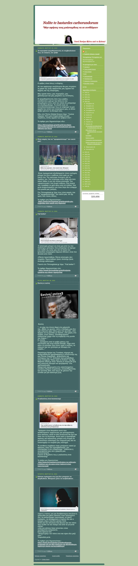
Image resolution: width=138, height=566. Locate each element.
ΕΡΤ (85, 74)
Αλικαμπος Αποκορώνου (90, 81)
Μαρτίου (88, 124)
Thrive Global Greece (90, 69)
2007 (86, 184)
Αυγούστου (89, 112)
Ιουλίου (88, 115)
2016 (86, 163)
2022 (86, 101)
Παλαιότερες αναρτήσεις (72, 556)
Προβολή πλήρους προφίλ (91, 54)
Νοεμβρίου (89, 106)
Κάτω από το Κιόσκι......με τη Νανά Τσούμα (63, 8)
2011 (86, 175)
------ (86, 51)
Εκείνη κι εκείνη (44, 283)
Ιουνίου (88, 117)
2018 (86, 159)
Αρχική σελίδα (56, 556)
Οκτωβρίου (89, 108)
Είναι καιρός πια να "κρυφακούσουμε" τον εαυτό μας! (94, 131)
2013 (86, 170)
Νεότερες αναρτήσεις (40, 556)
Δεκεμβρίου (89, 103)
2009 (86, 179)
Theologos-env (88, 78)
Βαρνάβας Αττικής (89, 83)
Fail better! (42, 214)
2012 (86, 172)
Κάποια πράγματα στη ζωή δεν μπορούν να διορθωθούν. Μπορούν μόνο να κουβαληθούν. (56, 477)
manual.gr (87, 67)
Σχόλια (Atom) (46, 559)
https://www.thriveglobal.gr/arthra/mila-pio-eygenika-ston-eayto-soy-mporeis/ (55, 202)
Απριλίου (88, 121)
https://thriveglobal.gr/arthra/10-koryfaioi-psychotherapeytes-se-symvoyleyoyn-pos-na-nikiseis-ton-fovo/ (56, 127)
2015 (86, 166)
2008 (86, 181)
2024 (86, 97)
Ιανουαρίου (89, 149)
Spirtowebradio (88, 76)
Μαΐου (88, 119)
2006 (86, 186)
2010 (86, 177)
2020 (86, 154)
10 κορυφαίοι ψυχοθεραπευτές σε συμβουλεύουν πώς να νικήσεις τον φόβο (57, 52)
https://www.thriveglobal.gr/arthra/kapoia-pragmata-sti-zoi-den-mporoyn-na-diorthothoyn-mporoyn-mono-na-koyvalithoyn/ (57, 544)
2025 (86, 95)
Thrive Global (87, 71)
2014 (86, 168)
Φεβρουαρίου (90, 147)
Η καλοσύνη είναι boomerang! (49, 399)
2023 (86, 99)
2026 (86, 92)
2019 (86, 156)
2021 (86, 152)
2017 (86, 161)
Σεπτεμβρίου (89, 110)
